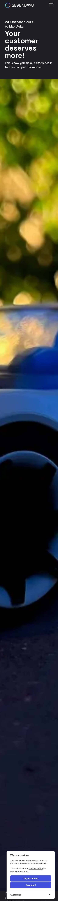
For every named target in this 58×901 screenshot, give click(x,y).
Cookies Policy (36, 868)
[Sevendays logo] (19, 5)
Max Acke (16, 26)
